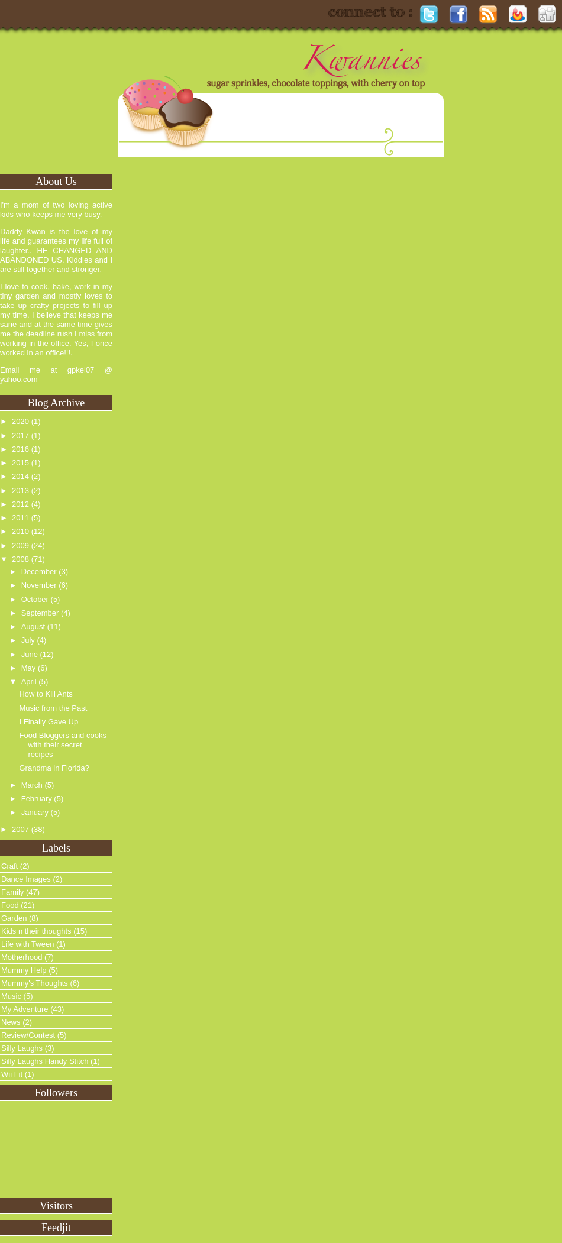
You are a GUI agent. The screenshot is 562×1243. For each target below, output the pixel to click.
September (40, 612)
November (39, 585)
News (11, 1022)
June (29, 654)
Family (12, 892)
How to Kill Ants (45, 694)
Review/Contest (28, 1035)
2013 (20, 490)
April (29, 681)
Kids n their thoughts (36, 931)
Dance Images (26, 879)
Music (11, 996)
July (28, 640)
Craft (9, 866)
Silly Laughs (22, 1048)
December (39, 571)
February (36, 798)
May (28, 667)
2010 (20, 531)
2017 (20, 435)
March (32, 785)
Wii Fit (11, 1074)
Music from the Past (53, 708)
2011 (20, 517)
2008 (20, 559)
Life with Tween (27, 944)
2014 (20, 476)
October (35, 599)
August (33, 626)
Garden (14, 918)
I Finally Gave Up (48, 721)
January (35, 812)
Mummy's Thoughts (34, 983)
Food (10, 905)
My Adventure (25, 1009)
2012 (20, 504)
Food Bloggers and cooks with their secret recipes (62, 745)
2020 (20, 421)
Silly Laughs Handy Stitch (44, 1061)
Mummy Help (24, 970)
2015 (20, 462)
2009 (20, 545)
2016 (20, 449)
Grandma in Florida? (54, 767)
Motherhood (21, 957)
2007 (20, 829)
